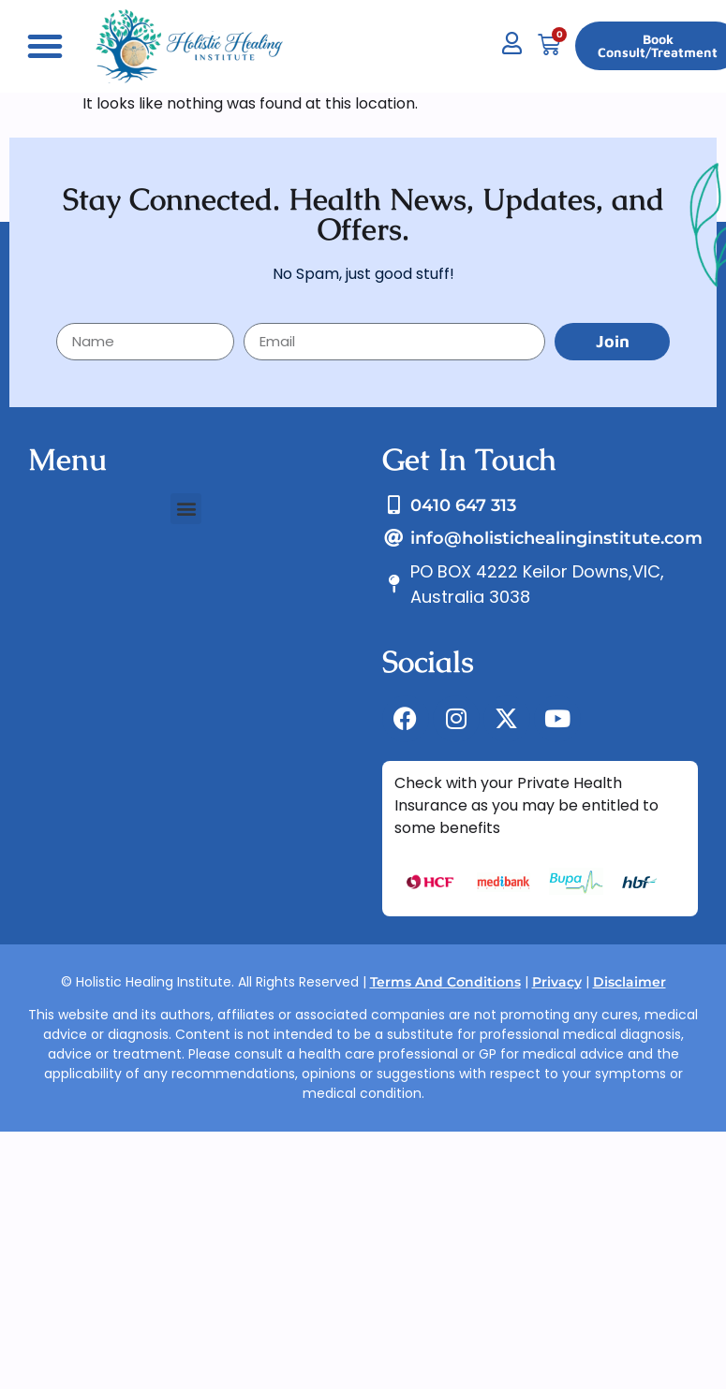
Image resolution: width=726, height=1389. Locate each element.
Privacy (557, 981)
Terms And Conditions (445, 981)
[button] (45, 46)
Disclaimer (629, 981)
